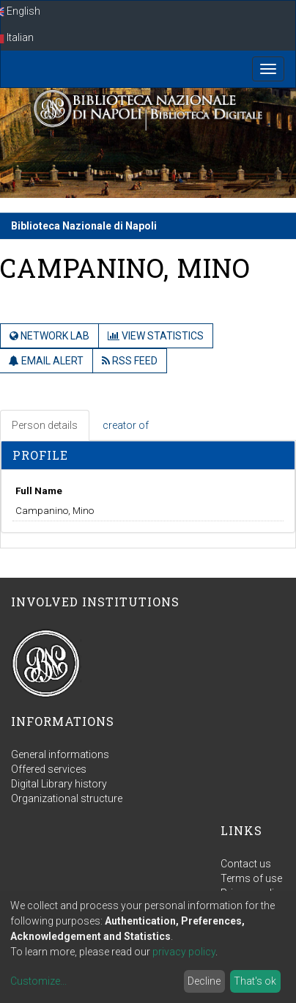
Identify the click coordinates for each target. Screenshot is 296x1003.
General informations (60, 754)
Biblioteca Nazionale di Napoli (84, 226)
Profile (40, 455)
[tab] (45, 425)
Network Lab (49, 336)
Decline (204, 981)
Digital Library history (59, 784)
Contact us (246, 864)
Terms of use (251, 878)
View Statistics (156, 336)
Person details (45, 425)
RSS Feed (130, 361)
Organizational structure (66, 798)
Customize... (38, 981)
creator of (126, 425)
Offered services (48, 769)
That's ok (255, 981)
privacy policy (183, 952)
